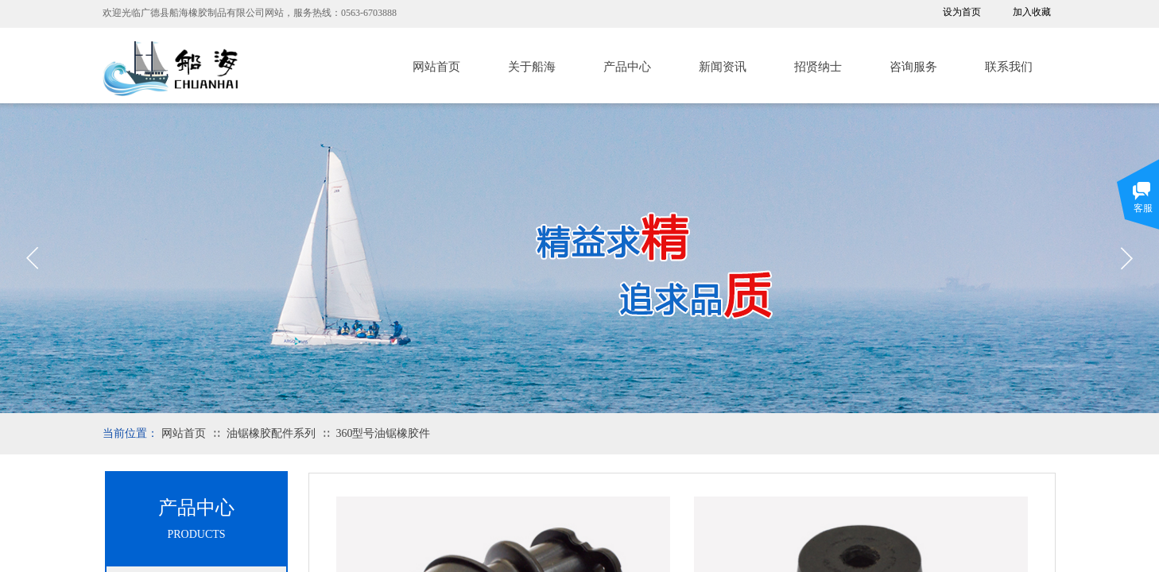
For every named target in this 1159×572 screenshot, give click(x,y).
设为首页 (962, 11)
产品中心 (627, 66)
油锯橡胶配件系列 (271, 433)
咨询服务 (913, 66)
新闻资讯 (722, 66)
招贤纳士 (818, 66)
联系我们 (1009, 66)
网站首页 (436, 66)
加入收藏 (1032, 11)
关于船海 (532, 66)
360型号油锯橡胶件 (382, 433)
